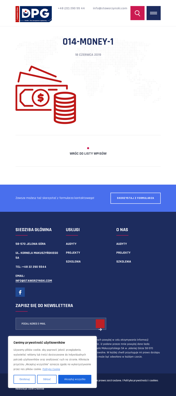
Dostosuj (25, 379)
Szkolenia (73, 262)
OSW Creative (36, 389)
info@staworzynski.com (110, 8)
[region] (52, 362)
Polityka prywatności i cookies (141, 380)
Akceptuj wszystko (74, 379)
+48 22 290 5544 (34, 267)
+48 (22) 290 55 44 (71, 8)
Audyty (71, 244)
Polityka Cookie (51, 369)
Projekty (73, 253)
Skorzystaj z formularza (135, 198)
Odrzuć (47, 379)
